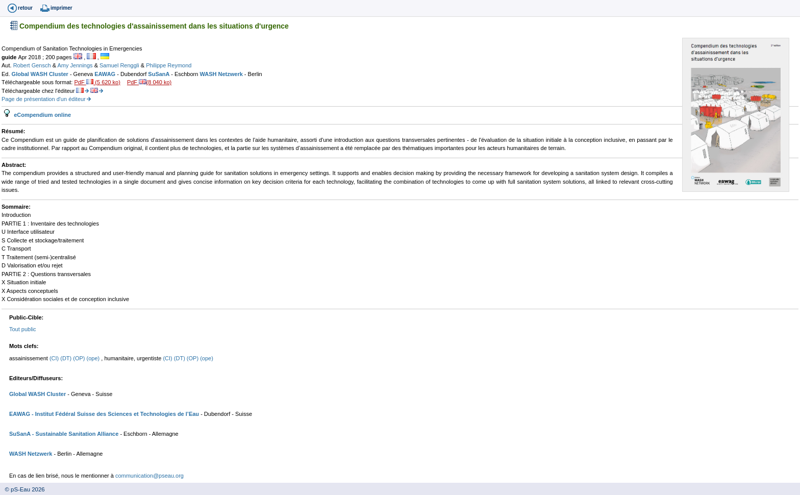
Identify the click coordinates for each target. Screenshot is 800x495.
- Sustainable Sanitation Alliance (75, 434)
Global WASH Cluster (41, 74)
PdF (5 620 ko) (97, 82)
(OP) (79, 358)
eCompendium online (41, 115)
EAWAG (105, 74)
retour (25, 8)
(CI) (54, 358)
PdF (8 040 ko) (149, 82)
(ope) (94, 358)
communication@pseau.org (149, 476)
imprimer (61, 8)
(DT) (66, 358)
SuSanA (159, 74)
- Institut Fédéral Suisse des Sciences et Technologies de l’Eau (114, 414)
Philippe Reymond (168, 65)
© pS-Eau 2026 (22, 489)
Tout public (22, 329)
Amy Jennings (75, 65)
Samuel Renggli (120, 65)
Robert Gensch (33, 65)
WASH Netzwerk (221, 74)
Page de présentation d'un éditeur (44, 99)
